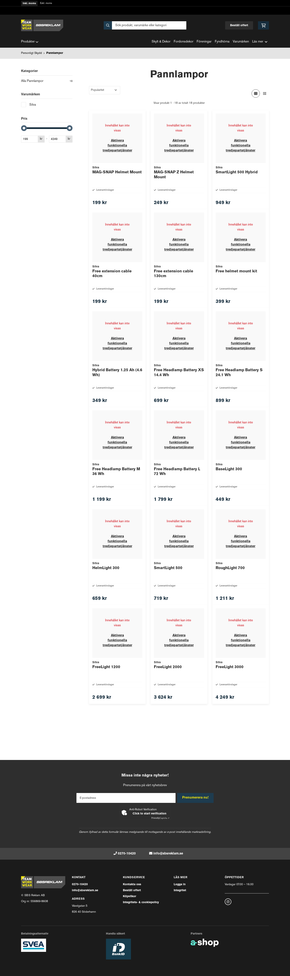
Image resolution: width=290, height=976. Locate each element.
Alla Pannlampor (46, 81)
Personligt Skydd (31, 53)
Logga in (179, 884)
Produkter (29, 42)
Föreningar (204, 41)
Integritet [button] (180, 890)
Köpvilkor (129, 896)
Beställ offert (239, 25)
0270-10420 (127, 853)
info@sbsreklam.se (168, 853)
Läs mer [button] (259, 41)
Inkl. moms (29, 3)
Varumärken (241, 41)
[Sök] (145, 25)
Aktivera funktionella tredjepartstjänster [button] (117, 145)
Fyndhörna (222, 41)
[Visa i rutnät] (256, 93)
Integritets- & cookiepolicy (141, 902)
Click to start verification (149, 813)
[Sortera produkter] (104, 90)
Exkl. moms (46, 3)
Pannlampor (54, 53)
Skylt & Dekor (161, 41)
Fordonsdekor (183, 41)
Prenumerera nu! (196, 797)
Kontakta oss (132, 884)
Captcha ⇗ (160, 818)
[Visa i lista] (265, 93)
